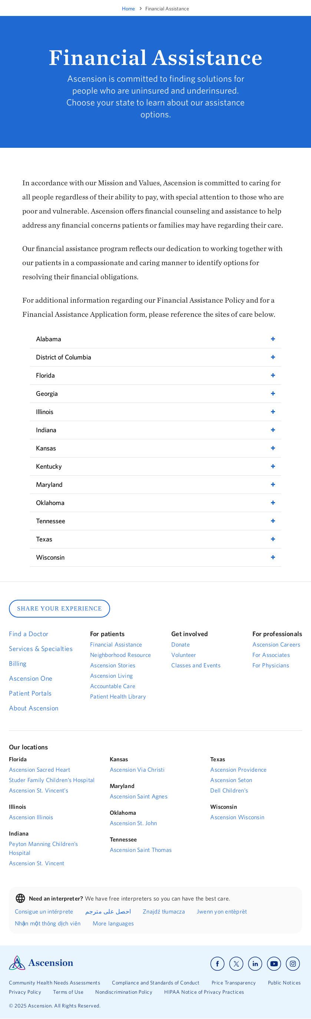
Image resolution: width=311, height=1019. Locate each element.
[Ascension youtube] (274, 964)
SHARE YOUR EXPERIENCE (59, 608)
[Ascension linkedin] (255, 964)
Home (128, 8)
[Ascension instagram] (293, 964)
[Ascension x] (236, 964)
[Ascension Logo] (41, 968)
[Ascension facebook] (217, 964)
